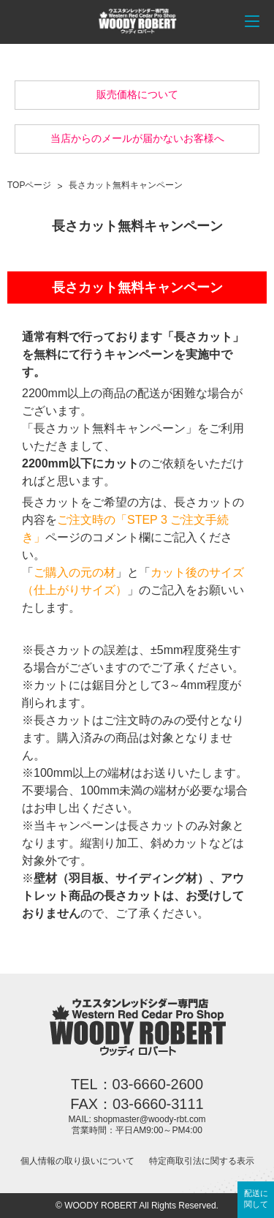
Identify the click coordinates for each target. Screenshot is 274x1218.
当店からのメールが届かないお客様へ (137, 138)
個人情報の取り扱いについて (77, 1161)
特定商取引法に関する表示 (201, 1161)
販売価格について (137, 94)
